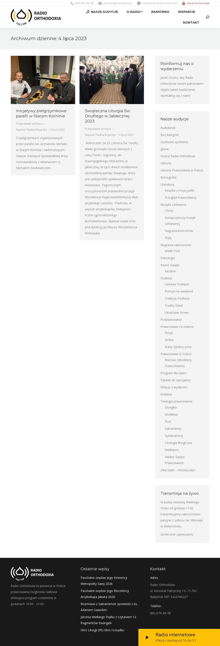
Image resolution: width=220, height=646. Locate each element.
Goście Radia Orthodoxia (177, 156)
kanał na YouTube (198, 3)
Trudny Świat (174, 305)
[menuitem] (102, 12)
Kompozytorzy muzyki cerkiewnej (180, 221)
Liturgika (171, 407)
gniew (164, 149)
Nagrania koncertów (179, 231)
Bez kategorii (169, 135)
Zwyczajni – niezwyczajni (177, 470)
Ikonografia (168, 177)
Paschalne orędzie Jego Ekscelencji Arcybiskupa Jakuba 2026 (105, 594)
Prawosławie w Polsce (29, 124)
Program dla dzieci (173, 373)
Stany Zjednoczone (178, 347)
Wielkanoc (172, 450)
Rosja (169, 333)
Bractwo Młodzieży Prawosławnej (178, 363)
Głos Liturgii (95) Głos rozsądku (102, 630)
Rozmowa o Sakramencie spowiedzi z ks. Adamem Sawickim (109, 607)
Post (168, 421)
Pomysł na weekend (179, 291)
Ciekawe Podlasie (177, 284)
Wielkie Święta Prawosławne (175, 460)
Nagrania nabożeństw (175, 245)
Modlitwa (171, 414)
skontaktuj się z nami (175, 96)
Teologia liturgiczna (178, 443)
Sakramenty (173, 429)
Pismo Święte (169, 265)
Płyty (168, 238)
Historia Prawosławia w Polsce (181, 170)
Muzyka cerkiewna (173, 205)
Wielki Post (172, 251)
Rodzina (166, 394)
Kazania (170, 271)
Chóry (169, 211)
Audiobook (168, 128)
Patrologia (167, 258)
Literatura (167, 184)
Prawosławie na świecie (177, 327)
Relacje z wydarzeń (173, 387)
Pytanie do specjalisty (175, 380)
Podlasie (166, 278)
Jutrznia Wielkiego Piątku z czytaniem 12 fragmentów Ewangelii (108, 620)
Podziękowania (171, 320)
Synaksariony (174, 436)
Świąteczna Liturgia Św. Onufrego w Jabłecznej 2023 (107, 116)
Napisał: (31, 130)
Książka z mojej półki (179, 190)
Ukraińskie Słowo (177, 312)
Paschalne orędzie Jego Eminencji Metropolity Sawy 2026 (104, 581)
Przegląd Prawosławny (180, 197)
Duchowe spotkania (174, 142)
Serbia (169, 340)
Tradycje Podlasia (177, 298)
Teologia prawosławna (176, 401)
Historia (165, 163)
